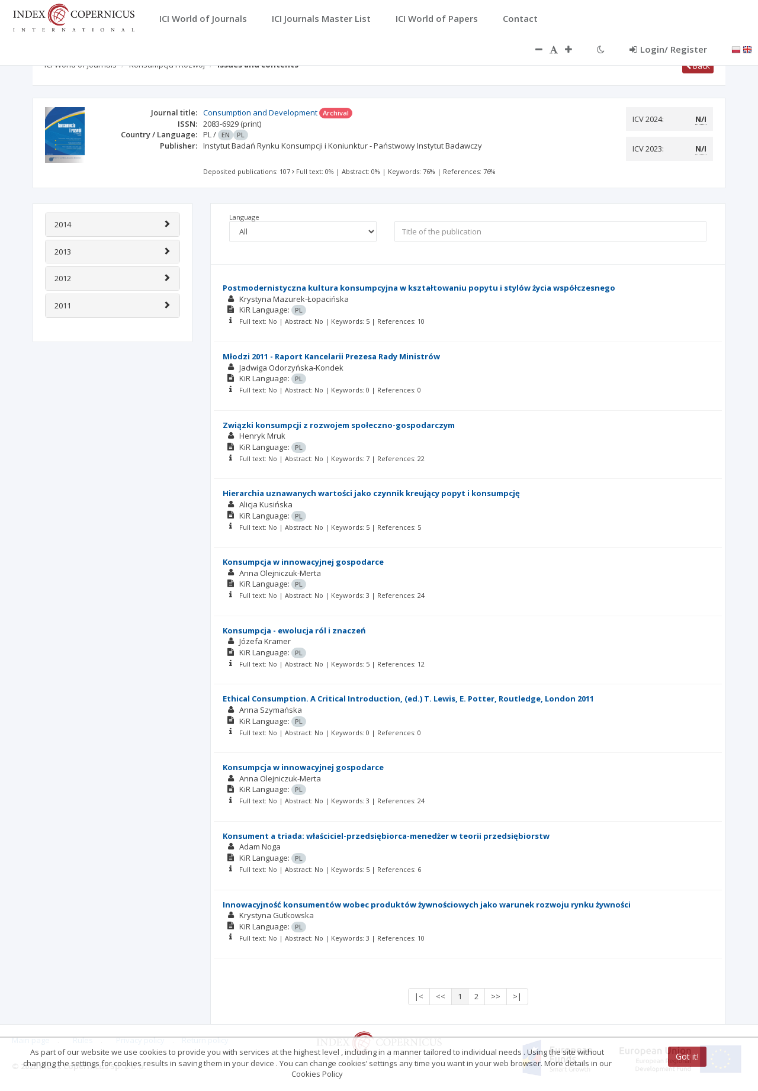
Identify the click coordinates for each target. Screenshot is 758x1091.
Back (698, 65)
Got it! (687, 1056)
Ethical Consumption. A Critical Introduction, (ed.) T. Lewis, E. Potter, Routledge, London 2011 (408, 698)
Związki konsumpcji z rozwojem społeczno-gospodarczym (339, 425)
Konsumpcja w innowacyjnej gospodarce (303, 561)
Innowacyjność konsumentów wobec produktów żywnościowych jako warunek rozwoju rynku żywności (427, 904)
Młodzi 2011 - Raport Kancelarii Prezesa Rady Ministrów (331, 356)
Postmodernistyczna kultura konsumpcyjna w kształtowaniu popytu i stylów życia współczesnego (419, 287)
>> (495, 996)
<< (440, 996)
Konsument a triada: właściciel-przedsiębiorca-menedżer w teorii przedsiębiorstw (386, 836)
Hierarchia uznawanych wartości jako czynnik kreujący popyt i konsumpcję (371, 493)
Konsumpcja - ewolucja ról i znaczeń (294, 630)
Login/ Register (668, 49)
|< (419, 996)
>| (517, 996)
